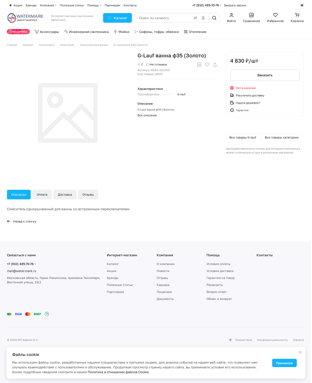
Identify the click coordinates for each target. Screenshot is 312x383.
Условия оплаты (218, 264)
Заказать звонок (235, 5)
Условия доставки (220, 271)
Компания (165, 255)
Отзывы (88, 194)
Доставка (65, 194)
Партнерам (115, 292)
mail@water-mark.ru (21, 271)
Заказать (265, 75)
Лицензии (164, 292)
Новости (163, 271)
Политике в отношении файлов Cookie (118, 372)
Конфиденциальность (272, 340)
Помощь (213, 255)
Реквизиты (214, 285)
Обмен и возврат (219, 299)
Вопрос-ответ (216, 292)
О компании (166, 264)
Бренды (112, 278)
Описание (18, 194)
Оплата (42, 194)
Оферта (298, 340)
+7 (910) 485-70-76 (205, 5)
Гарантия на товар (220, 278)
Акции (111, 271)
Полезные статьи (120, 285)
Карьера (163, 285)
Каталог (113, 264)
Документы (165, 299)
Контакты (265, 255)
